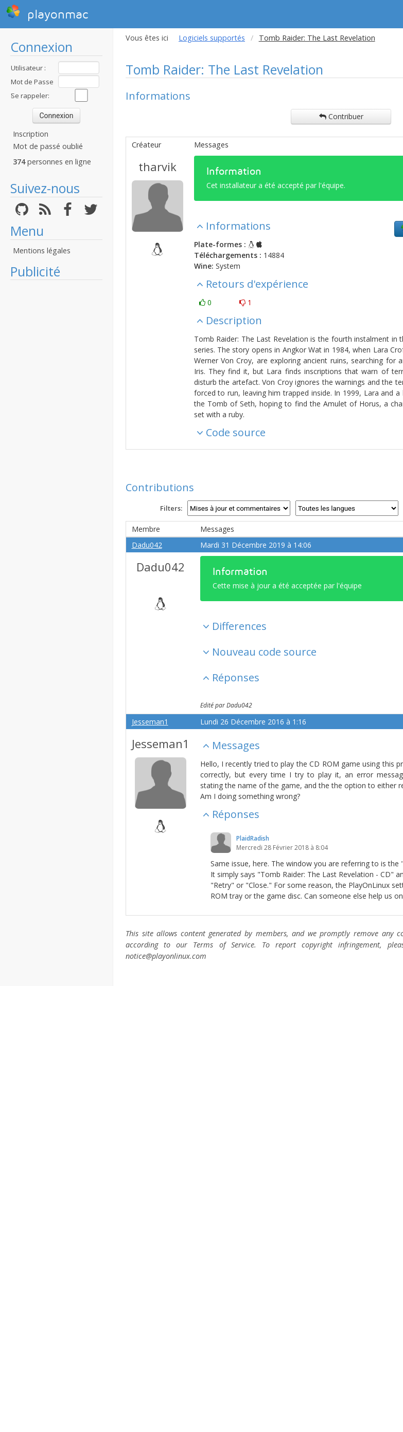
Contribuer (341, 116)
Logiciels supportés (212, 38)
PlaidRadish (252, 838)
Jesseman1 (150, 722)
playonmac (47, 13)
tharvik (157, 166)
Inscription (30, 134)
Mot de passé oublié (48, 146)
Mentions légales (42, 250)
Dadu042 (147, 545)
